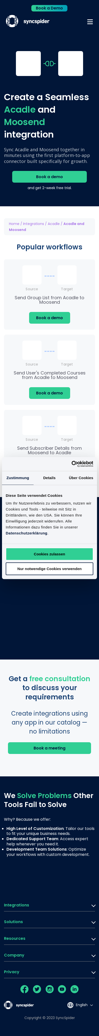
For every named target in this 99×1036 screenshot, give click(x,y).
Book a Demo (49, 8)
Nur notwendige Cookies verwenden (49, 569)
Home (14, 223)
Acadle (54, 223)
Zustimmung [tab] (17, 478)
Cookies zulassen (49, 554)
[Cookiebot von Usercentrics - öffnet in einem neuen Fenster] (71, 464)
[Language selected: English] (80, 1005)
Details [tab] (49, 478)
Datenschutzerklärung (27, 533)
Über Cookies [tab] (81, 478)
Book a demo (49, 177)
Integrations (33, 223)
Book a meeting (49, 748)
